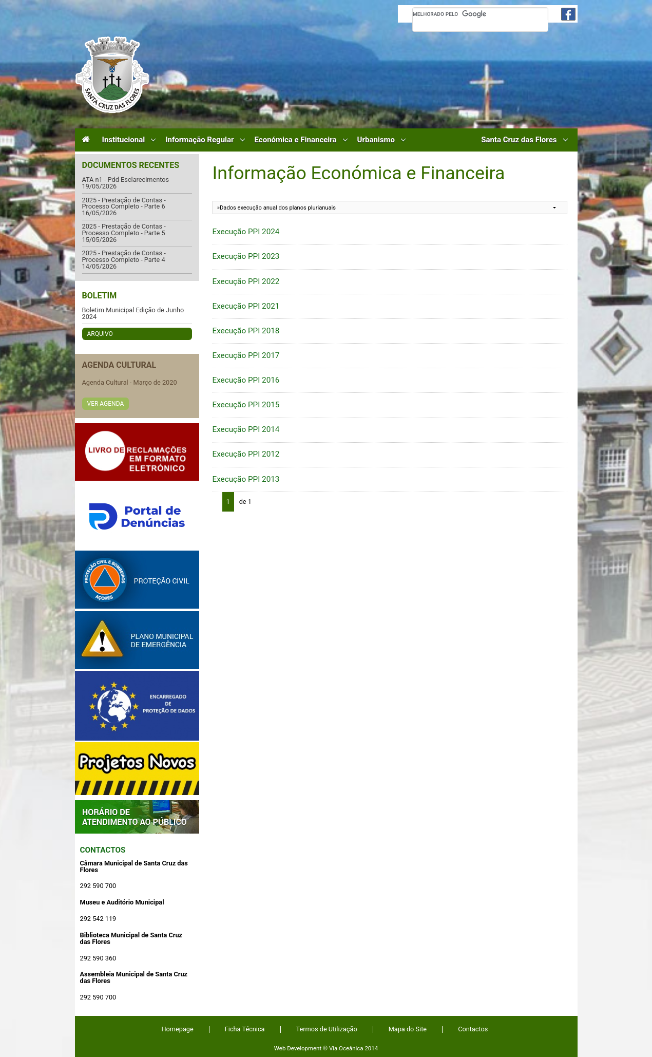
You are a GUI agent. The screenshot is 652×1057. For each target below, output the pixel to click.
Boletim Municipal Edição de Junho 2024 (133, 313)
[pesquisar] (480, 14)
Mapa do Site (408, 1029)
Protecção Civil (137, 580)
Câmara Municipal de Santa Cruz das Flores (112, 75)
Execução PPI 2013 (246, 479)
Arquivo (100, 333)
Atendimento (137, 817)
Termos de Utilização (326, 1029)
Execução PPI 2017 (246, 355)
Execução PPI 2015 (246, 404)
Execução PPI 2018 (246, 330)
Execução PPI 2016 (246, 380)
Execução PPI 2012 (246, 454)
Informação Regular (199, 140)
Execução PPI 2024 (246, 231)
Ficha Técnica (245, 1029)
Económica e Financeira (296, 140)
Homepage (178, 1029)
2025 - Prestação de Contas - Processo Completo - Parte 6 (124, 203)
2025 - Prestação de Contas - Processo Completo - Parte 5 (124, 229)
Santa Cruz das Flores (519, 140)
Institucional (123, 140)
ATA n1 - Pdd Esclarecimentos (125, 180)
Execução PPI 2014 (246, 429)
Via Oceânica (346, 1048)
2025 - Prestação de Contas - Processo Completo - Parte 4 (124, 256)
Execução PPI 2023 (246, 256)
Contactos (103, 850)
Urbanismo (376, 140)
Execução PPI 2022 (246, 281)
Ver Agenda (105, 403)
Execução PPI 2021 (246, 306)
